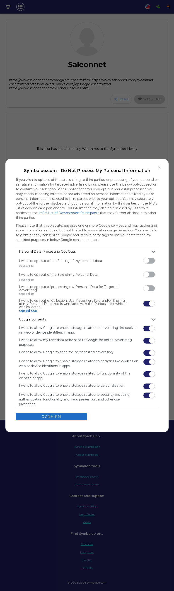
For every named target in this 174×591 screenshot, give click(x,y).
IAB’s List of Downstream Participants (69, 213)
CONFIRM (51, 416)
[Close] (159, 168)
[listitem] (87, 251)
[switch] (149, 261)
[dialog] (87, 295)
